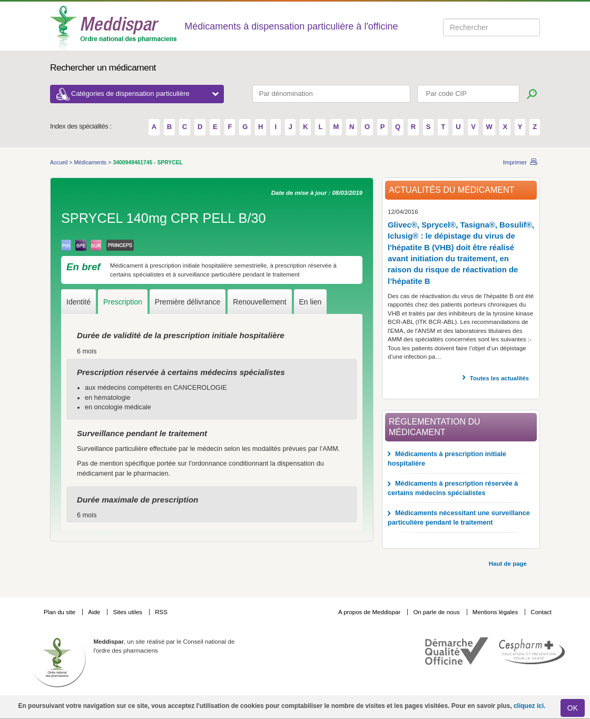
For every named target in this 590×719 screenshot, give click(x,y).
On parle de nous (436, 612)
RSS (161, 612)
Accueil (59, 162)
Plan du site (60, 612)
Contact (541, 612)
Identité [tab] (78, 302)
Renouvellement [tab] (259, 302)
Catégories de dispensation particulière (145, 93)
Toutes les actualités (499, 378)
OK (572, 708)
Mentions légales (496, 612)
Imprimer (515, 162)
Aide (95, 612)
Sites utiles (128, 612)
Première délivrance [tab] (188, 302)
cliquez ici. (530, 706)
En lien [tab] (310, 302)
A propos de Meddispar (369, 612)
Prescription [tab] (122, 302)
